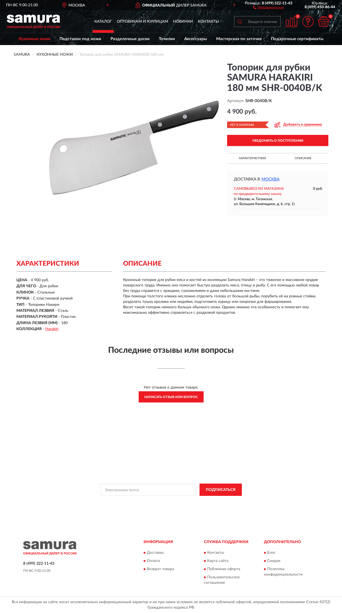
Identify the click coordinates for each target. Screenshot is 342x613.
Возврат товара (160, 569)
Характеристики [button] (252, 158)
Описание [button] (303, 158)
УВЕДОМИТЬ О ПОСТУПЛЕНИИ (277, 140)
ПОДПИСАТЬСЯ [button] (221, 490)
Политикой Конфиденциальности (170, 502)
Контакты (208, 21)
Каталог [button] (103, 21)
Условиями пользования (218, 502)
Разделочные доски (130, 39)
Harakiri (51, 329)
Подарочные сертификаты (297, 39)
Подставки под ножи (80, 39)
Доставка (155, 553)
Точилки (167, 39)
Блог (271, 553)
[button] (268, 7)
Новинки (183, 21)
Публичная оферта (223, 569)
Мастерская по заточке (239, 39)
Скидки (273, 561)
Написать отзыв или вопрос (171, 397)
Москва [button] (270, 179)
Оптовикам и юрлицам (142, 21)
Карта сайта (217, 561)
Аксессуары (195, 39)
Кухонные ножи (34, 39)
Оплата (153, 561)
